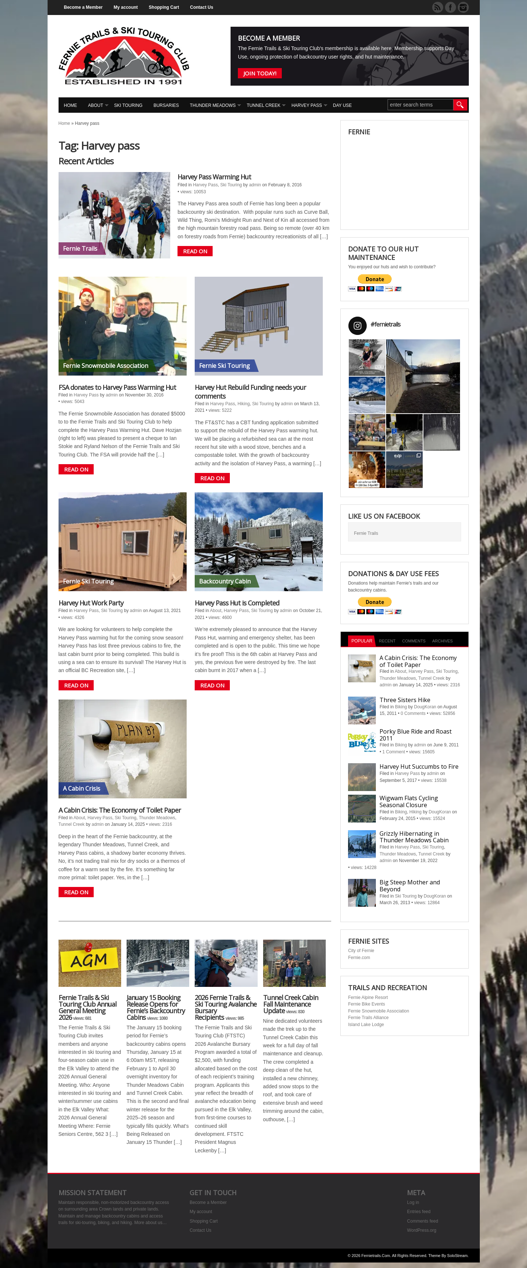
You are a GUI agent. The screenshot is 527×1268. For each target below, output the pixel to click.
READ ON (195, 251)
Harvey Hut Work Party (91, 602)
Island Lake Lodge (366, 1024)
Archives (442, 641)
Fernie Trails (366, 533)
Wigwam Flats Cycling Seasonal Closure (409, 801)
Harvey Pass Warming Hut (214, 176)
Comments (414, 641)
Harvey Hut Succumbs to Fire (419, 766)
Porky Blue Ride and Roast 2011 (416, 734)
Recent (387, 641)
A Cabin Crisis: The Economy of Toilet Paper (120, 810)
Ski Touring (128, 105)
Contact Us (201, 7)
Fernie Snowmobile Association (378, 1011)
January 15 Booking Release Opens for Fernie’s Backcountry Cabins (156, 1007)
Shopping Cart (164, 7)
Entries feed (418, 1211)
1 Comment (393, 751)
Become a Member (83, 7)
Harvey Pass (306, 105)
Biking (401, 706)
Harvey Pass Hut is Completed (237, 602)
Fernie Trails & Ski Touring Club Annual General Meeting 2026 (87, 1007)
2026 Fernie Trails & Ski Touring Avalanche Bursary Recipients (226, 1007)
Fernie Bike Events (366, 1004)
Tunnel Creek (263, 105)
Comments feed (422, 1221)
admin (255, 184)
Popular (361, 641)
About (95, 105)
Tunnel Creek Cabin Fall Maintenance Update (290, 1004)
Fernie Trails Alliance (368, 1017)
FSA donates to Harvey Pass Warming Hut (117, 387)
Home (70, 105)
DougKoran (425, 706)
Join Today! (259, 73)
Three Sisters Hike (405, 700)
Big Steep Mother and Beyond (410, 885)
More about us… (150, 1222)
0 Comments (413, 713)
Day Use (342, 105)
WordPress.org (421, 1230)
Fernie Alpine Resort (368, 997)
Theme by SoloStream (447, 1255)
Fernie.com (359, 957)
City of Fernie (361, 950)
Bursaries (166, 105)
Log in (413, 1202)
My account (126, 7)
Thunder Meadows (213, 105)
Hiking (244, 403)
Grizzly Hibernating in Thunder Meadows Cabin (414, 836)
